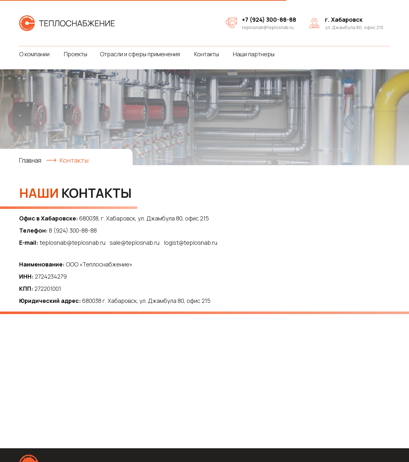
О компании (34, 54)
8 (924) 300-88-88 (73, 230)
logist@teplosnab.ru (190, 242)
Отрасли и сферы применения (140, 54)
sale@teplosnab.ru (134, 242)
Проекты (75, 54)
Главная (31, 160)
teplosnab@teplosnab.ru (268, 27)
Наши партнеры (253, 54)
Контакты (206, 54)
